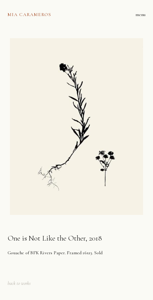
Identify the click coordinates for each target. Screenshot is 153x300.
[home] (29, 14)
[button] (140, 14)
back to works (19, 283)
